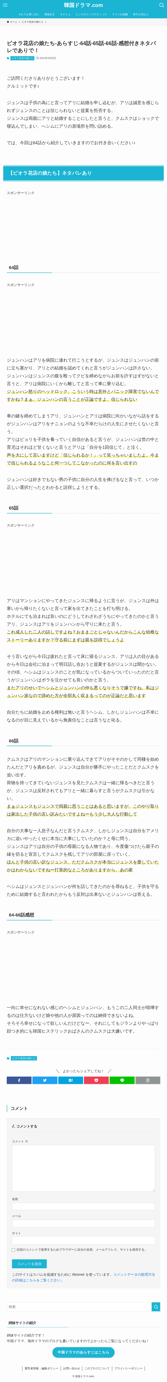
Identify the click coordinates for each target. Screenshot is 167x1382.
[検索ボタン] (162, 5)
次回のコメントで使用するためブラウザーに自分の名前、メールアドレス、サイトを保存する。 (82, 1249)
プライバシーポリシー (128, 1368)
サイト (16, 1233)
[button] (19, 1080)
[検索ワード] (83, 1306)
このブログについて (97, 1368)
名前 (15, 1199)
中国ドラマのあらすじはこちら (83, 1352)
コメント (20, 1141)
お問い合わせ (71, 1368)
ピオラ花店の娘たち (22, 58)
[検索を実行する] (156, 1306)
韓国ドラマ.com (83, 5)
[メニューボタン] (5, 5)
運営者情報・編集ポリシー (41, 1368)
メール (16, 1216)
